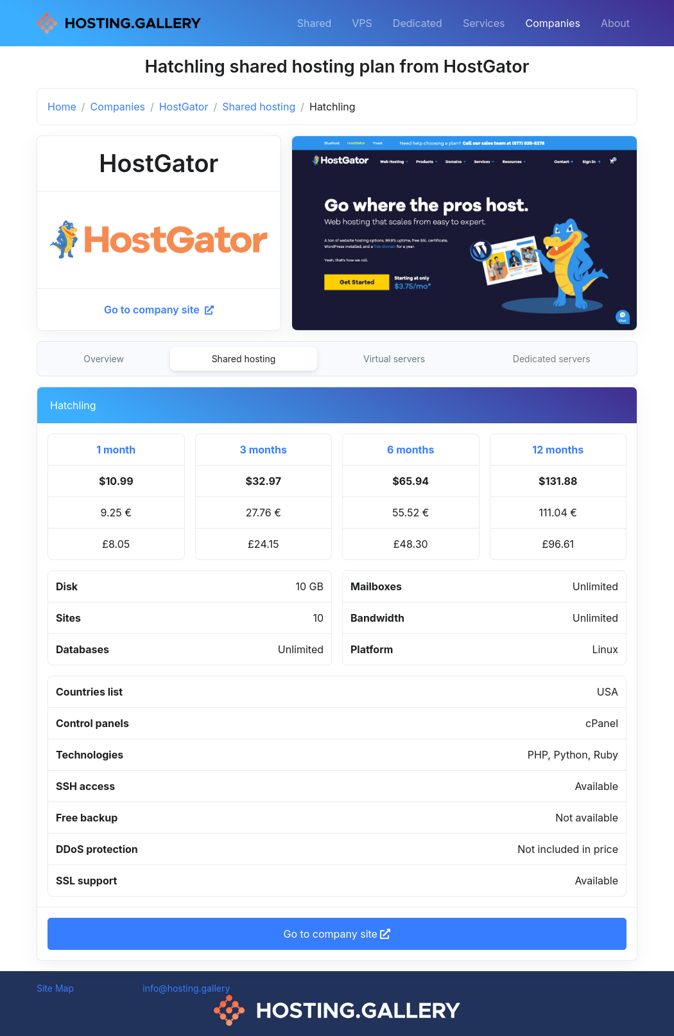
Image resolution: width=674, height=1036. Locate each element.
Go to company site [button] (337, 933)
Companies (553, 23)
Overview (103, 358)
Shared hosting (258, 106)
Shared (314, 23)
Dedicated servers (552, 358)
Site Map (55, 988)
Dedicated (417, 23)
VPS (362, 23)
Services (484, 23)
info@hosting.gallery (186, 988)
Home (62, 106)
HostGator (184, 106)
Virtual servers (394, 358)
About (615, 23)
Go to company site (159, 309)
